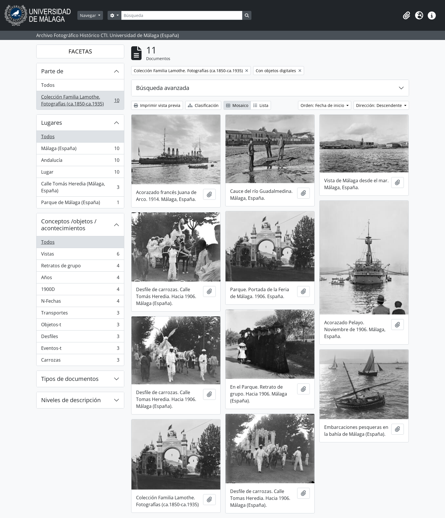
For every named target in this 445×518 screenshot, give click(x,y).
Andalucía (80, 161)
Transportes (80, 314)
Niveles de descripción (71, 400)
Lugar (80, 173)
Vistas (80, 255)
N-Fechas (80, 302)
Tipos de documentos (70, 379)
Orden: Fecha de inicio (323, 105)
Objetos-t (80, 326)
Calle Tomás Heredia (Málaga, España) (80, 187)
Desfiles (80, 337)
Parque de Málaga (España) (80, 203)
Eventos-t (80, 349)
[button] (406, 15)
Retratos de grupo (80, 267)
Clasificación (203, 105)
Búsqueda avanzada (162, 88)
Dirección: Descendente (379, 105)
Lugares (51, 122)
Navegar (88, 15)
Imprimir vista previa (157, 105)
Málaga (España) (80, 149)
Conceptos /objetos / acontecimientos (68, 224)
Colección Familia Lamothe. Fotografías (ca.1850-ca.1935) (80, 100)
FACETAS (80, 51)
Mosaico (237, 105)
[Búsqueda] (181, 15)
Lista (260, 105)
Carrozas (80, 361)
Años (80, 278)
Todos (48, 85)
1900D (80, 290)
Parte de (52, 71)
